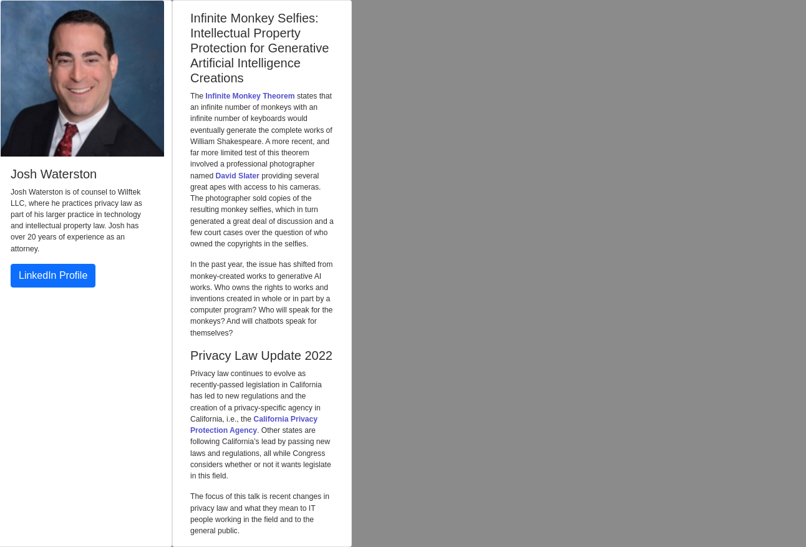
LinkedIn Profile (53, 275)
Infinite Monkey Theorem (249, 96)
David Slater (238, 176)
